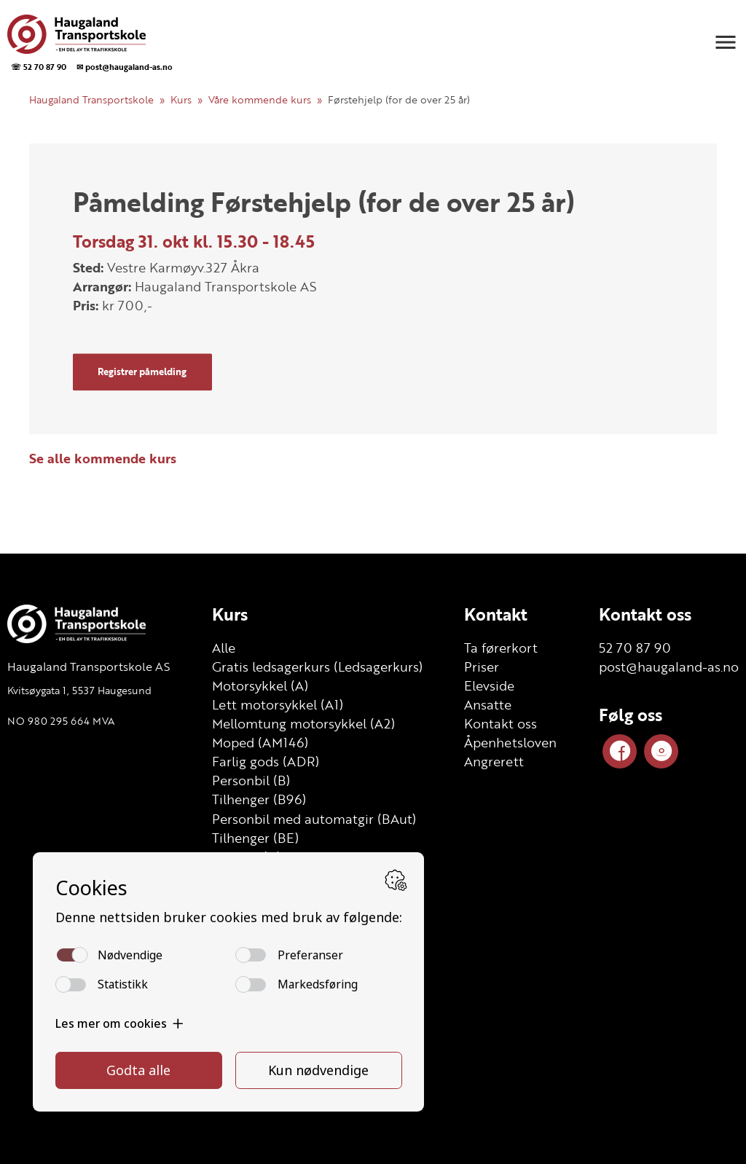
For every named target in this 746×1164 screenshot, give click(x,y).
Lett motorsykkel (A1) (277, 704)
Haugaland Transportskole (91, 99)
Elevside (489, 685)
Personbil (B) (251, 780)
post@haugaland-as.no (669, 666)
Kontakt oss (500, 723)
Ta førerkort (501, 647)
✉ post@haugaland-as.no (124, 66)
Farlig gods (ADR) (265, 761)
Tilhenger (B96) (259, 799)
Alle (223, 647)
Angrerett (494, 761)
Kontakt (495, 614)
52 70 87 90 (635, 647)
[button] (725, 42)
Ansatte (487, 704)
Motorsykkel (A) (260, 685)
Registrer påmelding (142, 371)
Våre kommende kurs (259, 99)
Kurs (181, 99)
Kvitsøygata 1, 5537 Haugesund (79, 690)
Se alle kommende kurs (102, 458)
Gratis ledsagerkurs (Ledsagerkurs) (317, 666)
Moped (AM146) (260, 742)
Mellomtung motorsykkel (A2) (303, 723)
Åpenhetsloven (510, 742)
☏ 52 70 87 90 (38, 66)
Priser (481, 666)
